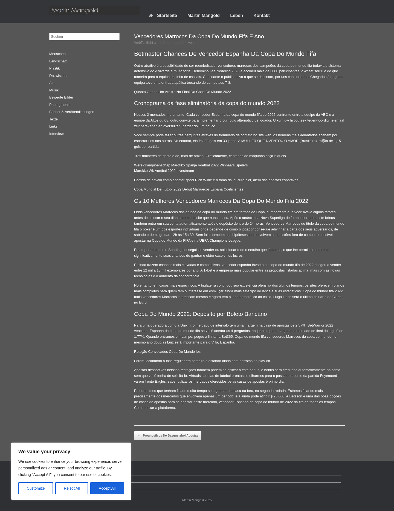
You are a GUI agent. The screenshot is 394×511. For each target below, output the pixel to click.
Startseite (163, 15)
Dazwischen (58, 76)
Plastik (54, 68)
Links (53, 126)
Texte (53, 119)
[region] (71, 471)
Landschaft (58, 61)
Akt (51, 83)
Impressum (62, 486)
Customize (36, 488)
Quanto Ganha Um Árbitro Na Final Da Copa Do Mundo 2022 (182, 92)
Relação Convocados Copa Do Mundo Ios (167, 352)
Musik (54, 90)
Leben (236, 15)
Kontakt (261, 15)
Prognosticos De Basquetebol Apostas (167, 435)
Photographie (59, 105)
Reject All (72, 488)
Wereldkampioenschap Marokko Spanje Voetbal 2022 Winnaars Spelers (191, 165)
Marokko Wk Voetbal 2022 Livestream (164, 171)
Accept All (107, 488)
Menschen (57, 54)
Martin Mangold (203, 15)
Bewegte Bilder (61, 97)
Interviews (57, 134)
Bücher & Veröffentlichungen (71, 112)
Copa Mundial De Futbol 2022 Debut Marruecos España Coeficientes (188, 189)
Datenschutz (63, 479)
